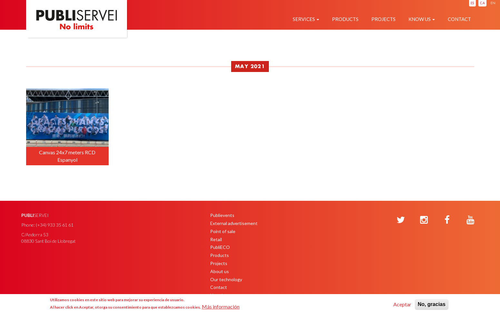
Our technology (226, 279)
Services (306, 19)
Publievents (222, 215)
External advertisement (234, 223)
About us (219, 271)
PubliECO (220, 247)
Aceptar (402, 304)
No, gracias (432, 304)
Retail (216, 239)
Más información (221, 306)
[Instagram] (424, 220)
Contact (459, 19)
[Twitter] (401, 220)
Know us (421, 19)
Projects (383, 19)
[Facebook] (447, 220)
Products (345, 19)
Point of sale (222, 231)
